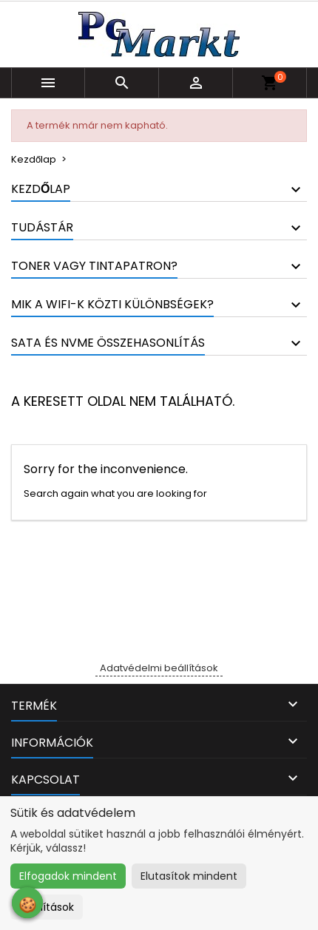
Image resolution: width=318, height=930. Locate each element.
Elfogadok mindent (68, 876)
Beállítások (46, 907)
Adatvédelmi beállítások (159, 668)
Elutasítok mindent (189, 876)
